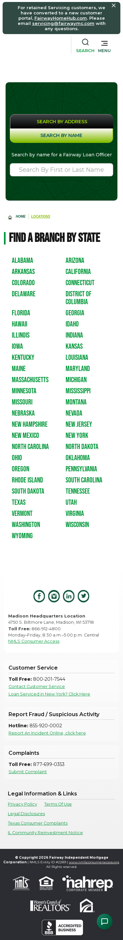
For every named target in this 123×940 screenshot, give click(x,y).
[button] (104, 45)
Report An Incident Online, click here (47, 733)
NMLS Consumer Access (33, 641)
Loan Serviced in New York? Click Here (49, 694)
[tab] (61, 121)
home (21, 216)
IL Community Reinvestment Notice (45, 832)
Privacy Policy (22, 804)
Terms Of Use (58, 804)
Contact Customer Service (37, 686)
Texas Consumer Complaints (38, 823)
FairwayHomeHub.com (60, 18)
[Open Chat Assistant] (105, 922)
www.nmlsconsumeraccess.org (94, 862)
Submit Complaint (28, 771)
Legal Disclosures (26, 813)
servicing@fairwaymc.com (63, 23)
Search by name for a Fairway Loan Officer (61, 155)
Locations (40, 216)
